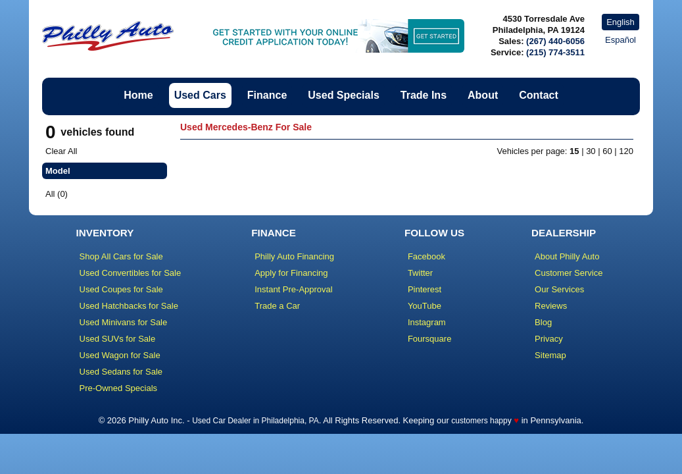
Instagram (427, 322)
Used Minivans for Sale (124, 322)
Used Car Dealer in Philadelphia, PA (255, 420)
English (620, 22)
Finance (267, 95)
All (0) (56, 194)
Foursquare (429, 339)
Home (138, 95)
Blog (543, 322)
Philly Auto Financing (294, 256)
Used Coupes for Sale (121, 289)
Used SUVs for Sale (118, 339)
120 (626, 151)
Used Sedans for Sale (121, 372)
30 (590, 151)
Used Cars (200, 95)
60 (607, 151)
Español (620, 40)
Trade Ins (424, 95)
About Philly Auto (567, 256)
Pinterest (424, 289)
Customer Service (568, 273)
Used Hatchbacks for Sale (129, 306)
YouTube (424, 306)
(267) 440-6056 (555, 41)
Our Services (559, 289)
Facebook (426, 256)
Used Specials (343, 95)
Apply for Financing (291, 273)
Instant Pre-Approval (294, 289)
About (483, 95)
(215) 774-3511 (555, 52)
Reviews (551, 306)
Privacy (549, 339)
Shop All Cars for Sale (121, 256)
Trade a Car (277, 306)
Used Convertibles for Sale (131, 273)
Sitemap (550, 355)
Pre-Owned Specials (119, 388)
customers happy (481, 420)
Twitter (420, 273)
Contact (538, 95)
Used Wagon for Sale (120, 355)
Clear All (61, 151)
